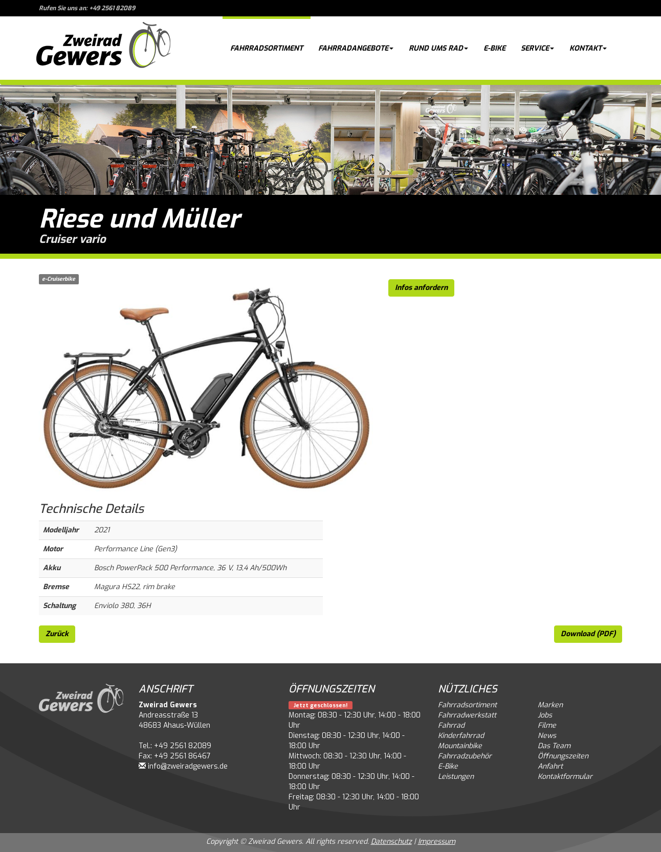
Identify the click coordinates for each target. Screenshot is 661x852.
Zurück (57, 634)
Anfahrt (550, 766)
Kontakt (588, 48)
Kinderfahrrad (461, 736)
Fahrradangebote (355, 48)
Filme (547, 725)
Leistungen (456, 776)
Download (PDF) (588, 634)
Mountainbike (460, 746)
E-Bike (494, 48)
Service (537, 48)
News (547, 736)
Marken (550, 705)
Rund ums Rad (438, 48)
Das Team (554, 746)
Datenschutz (391, 841)
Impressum (436, 841)
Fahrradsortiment (266, 48)
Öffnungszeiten (563, 756)
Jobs (545, 715)
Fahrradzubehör (465, 756)
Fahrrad (451, 725)
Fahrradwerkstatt (467, 715)
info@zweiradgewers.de (188, 766)
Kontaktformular (565, 776)
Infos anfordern (421, 288)
